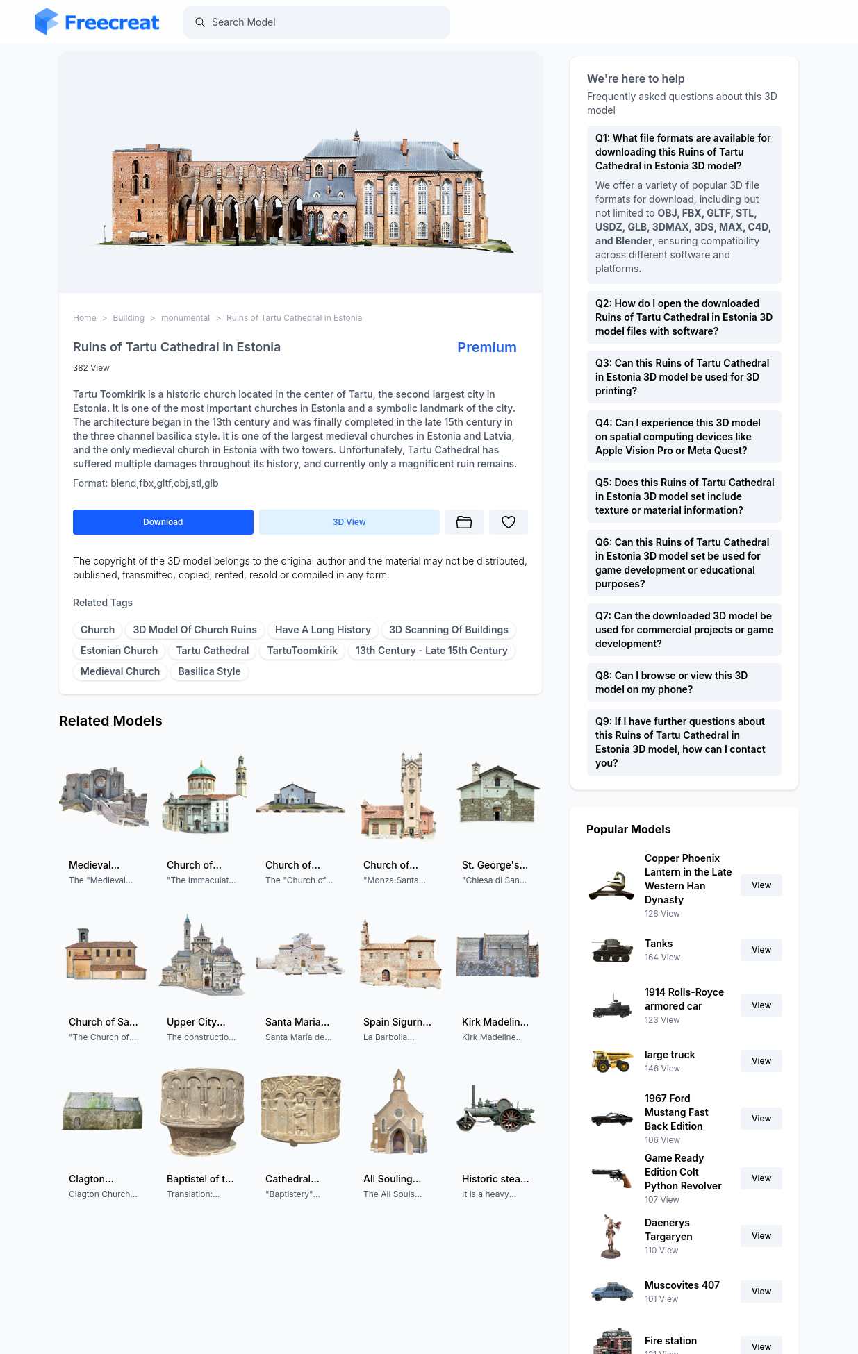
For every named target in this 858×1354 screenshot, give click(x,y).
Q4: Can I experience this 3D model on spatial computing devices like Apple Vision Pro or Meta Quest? (678, 436)
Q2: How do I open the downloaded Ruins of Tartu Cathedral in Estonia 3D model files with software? (684, 317)
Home (85, 317)
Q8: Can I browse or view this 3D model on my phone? (671, 682)
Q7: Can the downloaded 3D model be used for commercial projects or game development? (684, 629)
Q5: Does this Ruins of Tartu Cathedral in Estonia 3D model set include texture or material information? (685, 496)
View (761, 885)
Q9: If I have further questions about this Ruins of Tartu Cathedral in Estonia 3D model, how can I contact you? (680, 742)
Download (163, 522)
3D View (348, 522)
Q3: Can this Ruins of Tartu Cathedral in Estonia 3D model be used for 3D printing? (682, 376)
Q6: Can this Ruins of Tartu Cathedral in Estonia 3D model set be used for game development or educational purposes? (682, 563)
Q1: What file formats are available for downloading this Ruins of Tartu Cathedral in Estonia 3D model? (683, 152)
